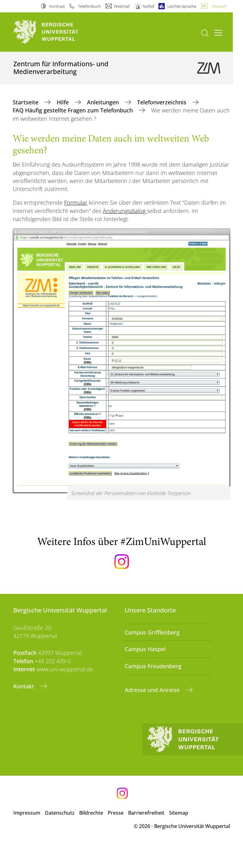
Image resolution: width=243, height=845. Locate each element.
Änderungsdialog (125, 211)
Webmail (122, 6)
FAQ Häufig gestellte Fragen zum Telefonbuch (73, 110)
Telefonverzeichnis (162, 102)
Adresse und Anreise (153, 690)
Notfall (148, 6)
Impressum (26, 812)
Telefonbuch (89, 6)
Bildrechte (91, 812)
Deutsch (219, 6)
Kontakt (24, 686)
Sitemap (178, 812)
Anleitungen (103, 102)
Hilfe (63, 102)
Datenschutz (60, 812)
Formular (75, 202)
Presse (116, 812)
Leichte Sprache (181, 6)
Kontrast (57, 6)
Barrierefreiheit (146, 812)
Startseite (26, 102)
